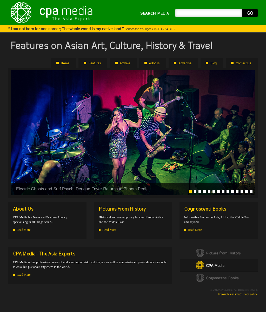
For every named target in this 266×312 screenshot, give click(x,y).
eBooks (154, 63)
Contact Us (243, 63)
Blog (213, 63)
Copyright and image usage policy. (238, 293)
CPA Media (219, 265)
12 (242, 191)
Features (95, 63)
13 (246, 191)
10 (232, 191)
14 (251, 191)
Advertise (184, 63)
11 (237, 191)
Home (65, 63)
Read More (24, 230)
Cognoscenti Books (219, 278)
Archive (125, 63)
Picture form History (219, 253)
